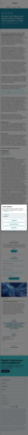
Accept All (14, 220)
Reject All (14, 227)
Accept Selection (14, 224)
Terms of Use (9, 211)
